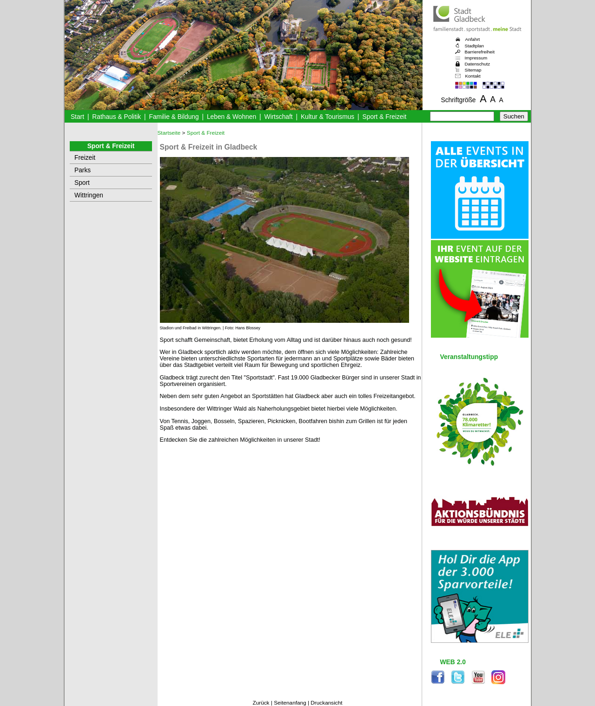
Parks (82, 170)
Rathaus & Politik (116, 116)
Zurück (260, 702)
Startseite (169, 133)
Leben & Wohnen (231, 116)
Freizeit (84, 157)
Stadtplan (474, 45)
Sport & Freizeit (385, 116)
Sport (82, 182)
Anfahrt (472, 39)
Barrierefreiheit (480, 51)
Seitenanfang (290, 702)
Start (77, 116)
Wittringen (88, 195)
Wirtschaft (278, 116)
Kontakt (473, 75)
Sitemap (473, 69)
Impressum (476, 57)
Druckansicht (326, 702)
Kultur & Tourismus (327, 116)
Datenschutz (477, 63)
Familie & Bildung (174, 116)
